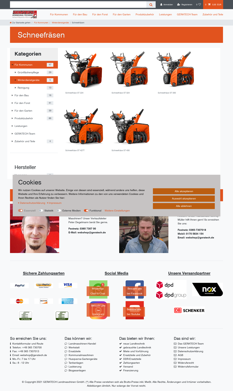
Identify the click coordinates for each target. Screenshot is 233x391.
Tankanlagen (76, 362)
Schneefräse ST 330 (167, 93)
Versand (128, 366)
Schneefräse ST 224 (74, 93)
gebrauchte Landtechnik (137, 347)
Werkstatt (74, 347)
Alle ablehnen (184, 205)
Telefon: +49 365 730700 (27, 347)
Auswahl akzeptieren (184, 198)
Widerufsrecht (186, 362)
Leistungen (165, 14)
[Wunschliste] (198, 4)
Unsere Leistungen (189, 347)
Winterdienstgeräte (60, 22)
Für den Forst (100, 14)
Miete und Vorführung (135, 351)
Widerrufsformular (188, 366)
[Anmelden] (166, 4)
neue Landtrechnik (134, 343)
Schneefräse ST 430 (121, 150)
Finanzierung (130, 370)
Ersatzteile (75, 351)
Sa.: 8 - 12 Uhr (20, 362)
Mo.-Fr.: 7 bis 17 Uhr (24, 358)
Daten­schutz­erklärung (32, 202)
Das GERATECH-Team (191, 343)
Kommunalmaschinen (81, 355)
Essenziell (29, 210)
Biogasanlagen (77, 370)
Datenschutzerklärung (190, 351)
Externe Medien (71, 210)
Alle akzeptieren (184, 191)
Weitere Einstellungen (117, 210)
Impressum (184, 358)
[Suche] (151, 4)
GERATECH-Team (187, 14)
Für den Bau (80, 14)
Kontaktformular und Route (27, 343)
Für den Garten (122, 14)
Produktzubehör (145, 14)
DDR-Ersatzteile (132, 358)
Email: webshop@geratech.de (29, 355)
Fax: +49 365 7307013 (25, 351)
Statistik (48, 210)
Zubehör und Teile (213, 14)
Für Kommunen (59, 14)
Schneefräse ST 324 (121, 93)
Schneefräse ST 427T (74, 150)
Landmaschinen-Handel (82, 343)
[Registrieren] (184, 4)
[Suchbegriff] (78, 4)
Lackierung (75, 366)
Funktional (95, 210)
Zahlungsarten (131, 362)
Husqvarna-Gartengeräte (83, 358)
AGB (180, 355)
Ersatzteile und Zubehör (137, 355)
